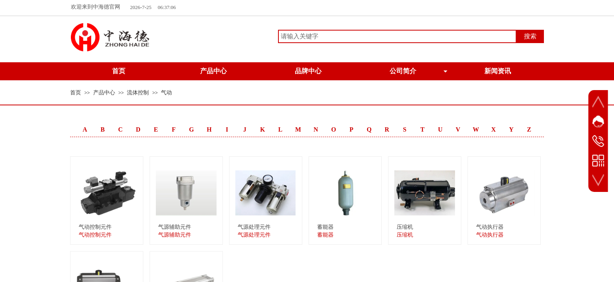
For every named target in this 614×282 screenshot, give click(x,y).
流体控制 (138, 93)
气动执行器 (490, 227)
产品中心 (104, 93)
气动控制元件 (95, 227)
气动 (166, 93)
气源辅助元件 (174, 227)
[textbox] (397, 36)
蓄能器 (325, 227)
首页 (75, 93)
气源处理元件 (254, 227)
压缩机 (405, 227)
